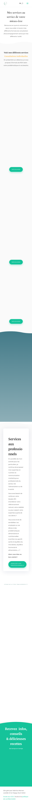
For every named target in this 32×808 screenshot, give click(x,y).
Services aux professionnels (17, 565)
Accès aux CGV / (8, 797)
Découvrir (16, 169)
